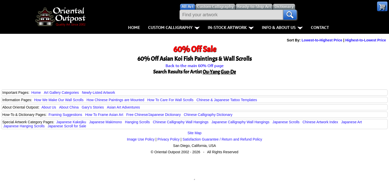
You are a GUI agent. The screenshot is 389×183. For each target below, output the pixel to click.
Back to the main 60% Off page (195, 65)
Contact (320, 27)
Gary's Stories (93, 107)
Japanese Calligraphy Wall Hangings (240, 122)
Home (134, 27)
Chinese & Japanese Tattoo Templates (227, 100)
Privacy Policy (168, 139)
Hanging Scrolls (137, 122)
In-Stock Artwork (231, 27)
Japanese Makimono (105, 122)
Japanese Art (351, 122)
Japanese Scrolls (286, 122)
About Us (48, 107)
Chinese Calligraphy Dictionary (208, 115)
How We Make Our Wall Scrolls (58, 100)
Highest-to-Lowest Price (365, 40)
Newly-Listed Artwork (98, 92)
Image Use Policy (141, 139)
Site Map (194, 133)
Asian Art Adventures (123, 107)
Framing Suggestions (65, 115)
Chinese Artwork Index (320, 122)
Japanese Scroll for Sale (67, 126)
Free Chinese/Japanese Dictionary (153, 115)
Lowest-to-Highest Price (322, 40)
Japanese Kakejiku (71, 122)
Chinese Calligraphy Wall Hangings (180, 122)
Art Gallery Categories (61, 92)
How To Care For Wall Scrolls (170, 100)
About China (69, 107)
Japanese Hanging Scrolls (24, 126)
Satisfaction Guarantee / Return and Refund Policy (222, 139)
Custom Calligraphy (174, 27)
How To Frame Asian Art (104, 115)
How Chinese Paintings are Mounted (115, 100)
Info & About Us (282, 27)
